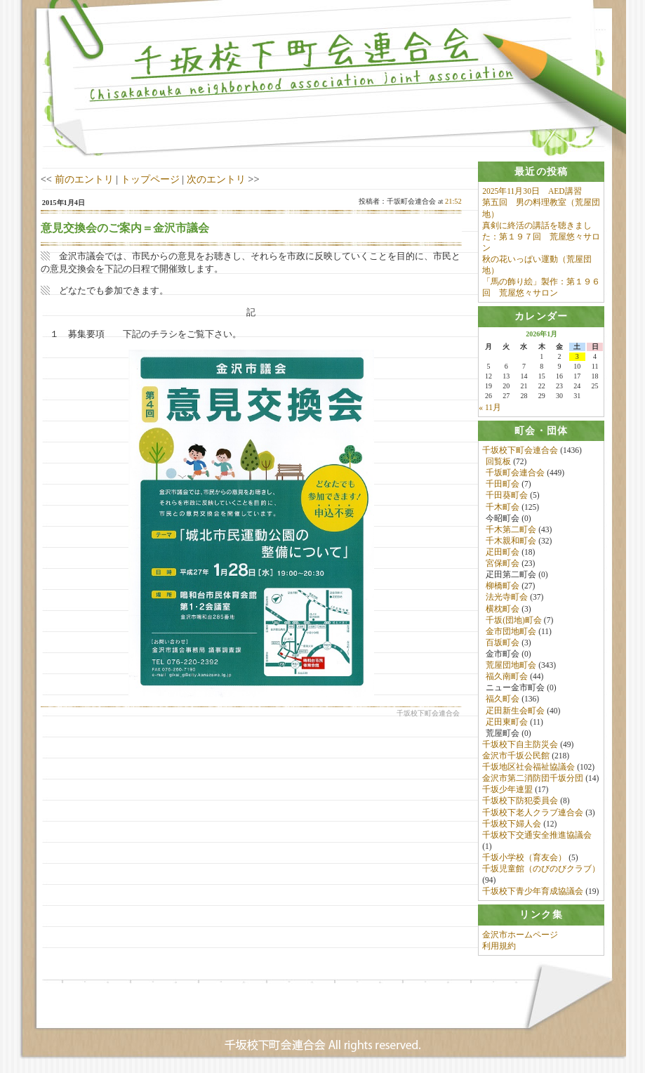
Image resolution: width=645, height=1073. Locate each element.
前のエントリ (84, 179)
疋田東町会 (507, 722)
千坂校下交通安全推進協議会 (537, 835)
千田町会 (502, 484)
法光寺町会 (507, 597)
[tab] (541, 172)
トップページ (150, 179)
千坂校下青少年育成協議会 (532, 892)
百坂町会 (502, 642)
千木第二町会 (511, 529)
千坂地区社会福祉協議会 (528, 767)
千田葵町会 (507, 496)
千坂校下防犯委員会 (520, 801)
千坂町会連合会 (515, 472)
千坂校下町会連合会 (520, 450)
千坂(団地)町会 (514, 620)
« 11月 (490, 407)
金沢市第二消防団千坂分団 (532, 778)
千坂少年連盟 (507, 790)
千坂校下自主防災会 (520, 744)
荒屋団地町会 (511, 665)
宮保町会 (502, 563)
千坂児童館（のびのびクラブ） (541, 868)
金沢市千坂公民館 (516, 755)
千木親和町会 (511, 540)
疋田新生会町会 (515, 710)
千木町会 (502, 507)
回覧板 (498, 461)
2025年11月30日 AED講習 (531, 191)
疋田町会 (502, 552)
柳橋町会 (502, 586)
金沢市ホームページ (520, 934)
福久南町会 (507, 676)
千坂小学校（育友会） (524, 857)
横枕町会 (502, 609)
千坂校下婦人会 (511, 823)
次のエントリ (216, 179)
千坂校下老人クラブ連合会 (532, 812)
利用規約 (499, 946)
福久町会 (502, 699)
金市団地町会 (511, 631)
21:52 (453, 201)
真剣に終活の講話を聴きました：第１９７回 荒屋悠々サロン (541, 236)
